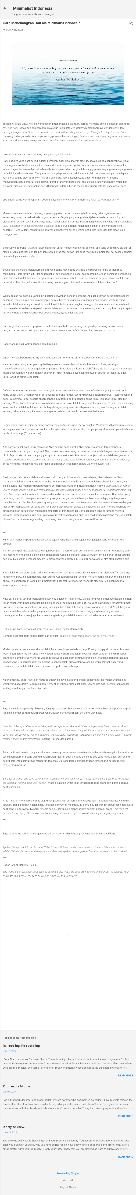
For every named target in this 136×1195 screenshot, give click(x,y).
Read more (125, 1075)
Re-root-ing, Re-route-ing (21, 1045)
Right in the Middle (16, 1086)
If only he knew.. (14, 1127)
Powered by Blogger (68, 1173)
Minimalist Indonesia (32, 8)
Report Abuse (68, 1187)
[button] (131, 23)
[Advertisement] (68, 999)
